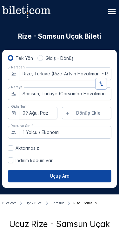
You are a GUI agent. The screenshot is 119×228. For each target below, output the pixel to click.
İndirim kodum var (34, 160)
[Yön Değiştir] (101, 84)
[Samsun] (57, 203)
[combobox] (65, 73)
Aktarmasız (27, 148)
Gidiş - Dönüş (59, 58)
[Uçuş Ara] (59, 176)
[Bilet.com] (9, 203)
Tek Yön (24, 58)
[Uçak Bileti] (34, 203)
